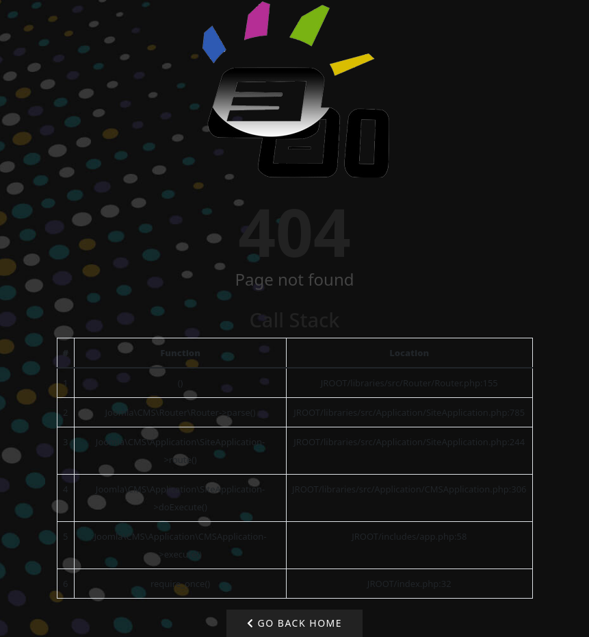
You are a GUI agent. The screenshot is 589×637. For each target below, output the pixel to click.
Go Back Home (294, 622)
